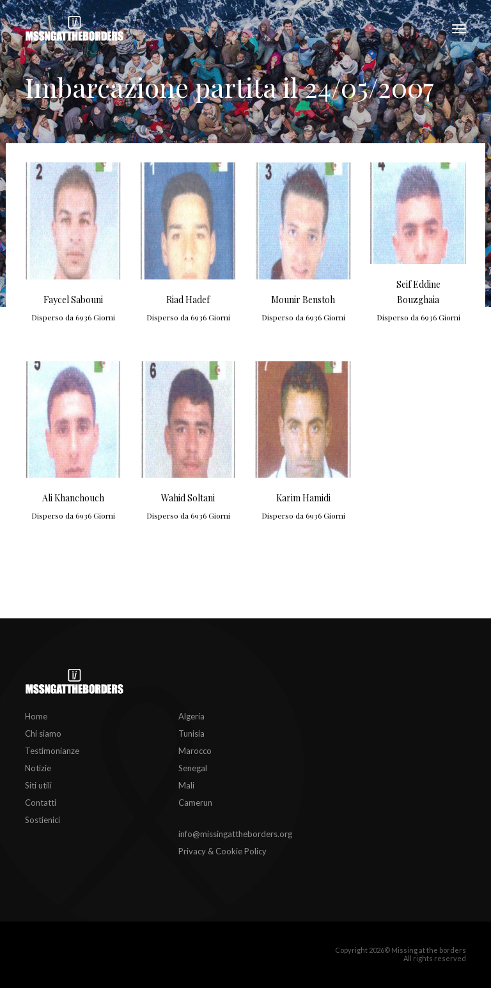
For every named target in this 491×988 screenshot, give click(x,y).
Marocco (195, 751)
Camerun (195, 802)
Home (36, 716)
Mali (186, 785)
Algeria (191, 716)
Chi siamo (43, 733)
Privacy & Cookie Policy (222, 851)
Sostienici (42, 820)
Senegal (192, 768)
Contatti (40, 802)
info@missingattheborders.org (235, 834)
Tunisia (191, 733)
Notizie (38, 768)
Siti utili (38, 785)
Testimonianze (52, 751)
